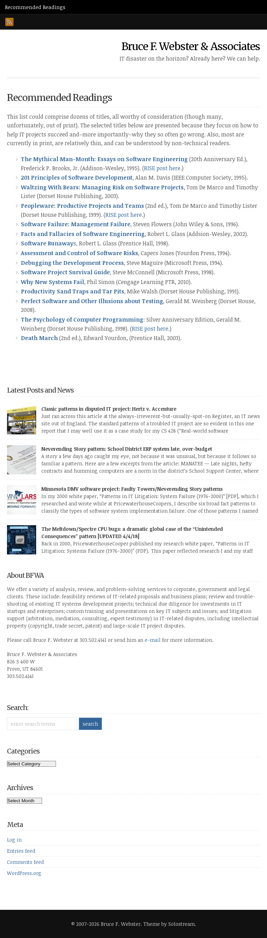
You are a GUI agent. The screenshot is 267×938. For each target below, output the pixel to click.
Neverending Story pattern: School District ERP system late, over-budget (126, 449)
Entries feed (21, 851)
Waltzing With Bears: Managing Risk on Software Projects (102, 187)
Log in (14, 839)
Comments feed (25, 862)
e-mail (153, 640)
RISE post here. (151, 328)
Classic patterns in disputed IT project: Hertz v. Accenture (108, 408)
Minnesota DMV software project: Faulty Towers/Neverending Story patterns (131, 489)
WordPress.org (24, 873)
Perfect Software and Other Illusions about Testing (92, 301)
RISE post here (162, 168)
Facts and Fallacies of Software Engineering (83, 234)
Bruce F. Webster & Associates (190, 46)
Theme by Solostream (169, 924)
